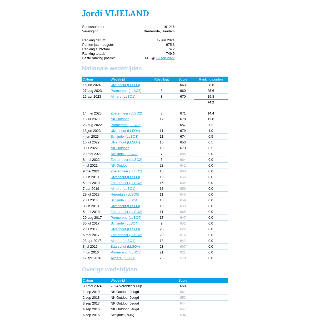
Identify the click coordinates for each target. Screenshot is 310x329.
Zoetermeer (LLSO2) (126, 113)
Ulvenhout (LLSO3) (125, 85)
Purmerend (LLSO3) (126, 252)
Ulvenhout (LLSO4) (125, 131)
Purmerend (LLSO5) (126, 91)
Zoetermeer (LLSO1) (126, 171)
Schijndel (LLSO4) (125, 200)
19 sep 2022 (165, 58)
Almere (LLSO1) (123, 96)
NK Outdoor (120, 119)
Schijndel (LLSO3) (125, 136)
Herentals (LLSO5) (125, 194)
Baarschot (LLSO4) (125, 246)
